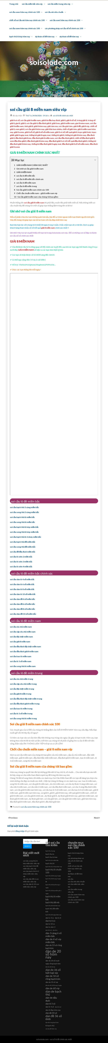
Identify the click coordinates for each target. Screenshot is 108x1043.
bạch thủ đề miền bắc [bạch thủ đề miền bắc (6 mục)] (52, 910)
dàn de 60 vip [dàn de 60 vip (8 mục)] (52, 988)
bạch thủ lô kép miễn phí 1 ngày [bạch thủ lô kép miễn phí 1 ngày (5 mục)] (53, 892)
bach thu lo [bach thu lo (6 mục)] (50, 854)
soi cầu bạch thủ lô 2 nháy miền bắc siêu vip (31, 873)
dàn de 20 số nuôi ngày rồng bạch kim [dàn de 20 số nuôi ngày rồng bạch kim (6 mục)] (53, 962)
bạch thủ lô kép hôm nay (19, 36)
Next (96, 818)
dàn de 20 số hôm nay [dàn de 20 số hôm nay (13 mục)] (53, 954)
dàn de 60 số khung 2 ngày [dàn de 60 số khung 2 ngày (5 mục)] (54, 985)
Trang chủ (13, 4)
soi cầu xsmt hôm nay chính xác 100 (65, 20)
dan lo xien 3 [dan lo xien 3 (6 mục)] (50, 927)
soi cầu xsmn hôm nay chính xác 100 (24, 12)
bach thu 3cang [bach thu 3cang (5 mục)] (50, 851)
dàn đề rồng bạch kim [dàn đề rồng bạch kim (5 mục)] (52, 1022)
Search (27, 846)
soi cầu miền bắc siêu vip (32, 4)
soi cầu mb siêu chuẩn (54, 12)
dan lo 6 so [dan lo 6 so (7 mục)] (50, 920)
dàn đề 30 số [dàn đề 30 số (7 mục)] (51, 1013)
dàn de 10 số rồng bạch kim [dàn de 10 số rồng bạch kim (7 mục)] (54, 946)
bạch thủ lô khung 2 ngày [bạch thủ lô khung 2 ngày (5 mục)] (53, 876)
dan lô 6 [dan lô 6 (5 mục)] (55, 930)
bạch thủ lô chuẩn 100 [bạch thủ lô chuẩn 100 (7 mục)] (53, 871)
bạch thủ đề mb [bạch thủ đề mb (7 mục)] (52, 902)
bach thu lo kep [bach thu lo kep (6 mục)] (51, 857)
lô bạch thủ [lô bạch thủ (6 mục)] (50, 1025)
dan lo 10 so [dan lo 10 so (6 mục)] (50, 924)
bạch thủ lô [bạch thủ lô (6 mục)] (50, 863)
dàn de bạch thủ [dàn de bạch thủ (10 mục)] (53, 993)
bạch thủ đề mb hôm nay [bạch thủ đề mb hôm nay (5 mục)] (53, 905)
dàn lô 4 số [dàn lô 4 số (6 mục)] (50, 1007)
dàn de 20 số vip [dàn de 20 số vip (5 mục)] (50, 967)
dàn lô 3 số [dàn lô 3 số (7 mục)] (50, 1003)
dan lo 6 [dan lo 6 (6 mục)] (58, 918)
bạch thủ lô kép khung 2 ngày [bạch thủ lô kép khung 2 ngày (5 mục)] (53, 886)
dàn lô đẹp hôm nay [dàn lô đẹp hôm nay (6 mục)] (53, 1010)
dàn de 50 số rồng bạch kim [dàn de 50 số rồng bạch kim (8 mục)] (53, 977)
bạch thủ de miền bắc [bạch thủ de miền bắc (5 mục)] (52, 860)
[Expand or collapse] (95, 160)
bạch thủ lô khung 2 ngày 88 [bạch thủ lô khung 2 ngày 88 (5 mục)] (53, 880)
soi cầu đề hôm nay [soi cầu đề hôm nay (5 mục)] (51, 1029)
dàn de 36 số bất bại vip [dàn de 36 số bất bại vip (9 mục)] (53, 971)
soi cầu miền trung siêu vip (59, 4)
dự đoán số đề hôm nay (44, 36)
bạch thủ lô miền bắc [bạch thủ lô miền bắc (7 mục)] (53, 898)
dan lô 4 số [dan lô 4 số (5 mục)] (49, 930)
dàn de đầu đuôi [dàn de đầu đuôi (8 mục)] (51, 999)
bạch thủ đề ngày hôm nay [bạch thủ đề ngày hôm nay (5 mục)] (53, 915)
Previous (13, 818)
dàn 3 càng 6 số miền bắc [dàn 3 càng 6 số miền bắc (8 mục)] (54, 934)
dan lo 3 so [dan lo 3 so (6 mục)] (50, 918)
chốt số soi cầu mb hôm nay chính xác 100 (27, 20)
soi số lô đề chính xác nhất (63, 116)
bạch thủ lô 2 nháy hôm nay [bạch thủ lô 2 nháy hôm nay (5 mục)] (54, 866)
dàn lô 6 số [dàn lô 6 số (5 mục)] (58, 1007)
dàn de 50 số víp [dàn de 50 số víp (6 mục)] (52, 982)
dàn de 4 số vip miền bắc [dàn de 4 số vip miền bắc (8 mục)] (53, 941)
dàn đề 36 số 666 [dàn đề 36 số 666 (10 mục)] (54, 1017)
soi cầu (70, 879)
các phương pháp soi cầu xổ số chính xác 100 (64, 28)
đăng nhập (19, 831)
